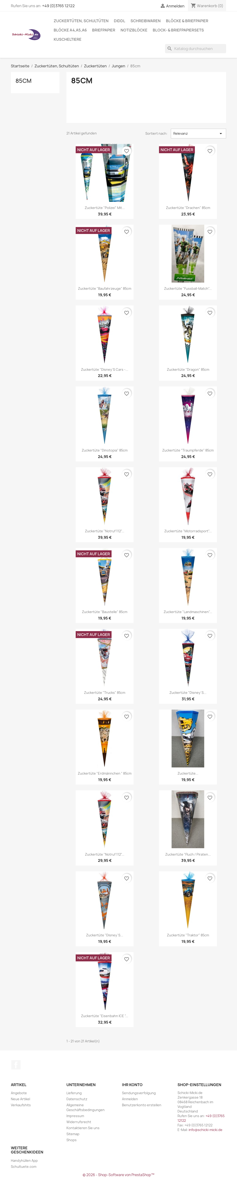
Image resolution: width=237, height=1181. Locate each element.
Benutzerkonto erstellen (141, 1105)
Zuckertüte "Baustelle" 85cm (104, 612)
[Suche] (195, 48)
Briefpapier (103, 30)
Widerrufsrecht (78, 1122)
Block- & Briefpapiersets (178, 30)
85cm (23, 81)
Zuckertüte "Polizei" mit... (105, 208)
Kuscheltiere (67, 39)
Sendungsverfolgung (139, 1093)
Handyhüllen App (24, 1160)
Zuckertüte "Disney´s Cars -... (104, 369)
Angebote (19, 1093)
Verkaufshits (21, 1105)
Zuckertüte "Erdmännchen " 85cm (104, 773)
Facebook (16, 1064)
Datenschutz (76, 1099)
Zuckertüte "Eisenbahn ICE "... (104, 1016)
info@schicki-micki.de (205, 1130)
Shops (71, 1140)
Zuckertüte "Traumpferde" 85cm (188, 450)
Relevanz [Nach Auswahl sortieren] (198, 133)
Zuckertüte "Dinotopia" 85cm (105, 450)
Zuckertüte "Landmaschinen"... (188, 612)
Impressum (75, 1116)
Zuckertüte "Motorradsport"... (188, 531)
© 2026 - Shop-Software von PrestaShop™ (118, 1174)
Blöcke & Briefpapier (187, 20)
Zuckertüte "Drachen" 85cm (188, 208)
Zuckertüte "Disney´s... (187, 692)
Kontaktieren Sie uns (83, 1128)
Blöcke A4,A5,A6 (70, 30)
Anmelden (130, 1099)
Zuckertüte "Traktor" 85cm (188, 935)
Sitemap (72, 1134)
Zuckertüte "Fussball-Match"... (188, 288)
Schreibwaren (146, 20)
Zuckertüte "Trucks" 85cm (104, 692)
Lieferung (74, 1093)
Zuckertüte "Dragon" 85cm (188, 369)
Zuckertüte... (188, 773)
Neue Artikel (20, 1099)
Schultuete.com (23, 1166)
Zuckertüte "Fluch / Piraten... (188, 854)
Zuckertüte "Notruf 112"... (104, 531)
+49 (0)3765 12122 (58, 5)
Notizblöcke (134, 30)
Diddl (119, 20)
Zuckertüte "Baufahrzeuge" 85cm (104, 288)
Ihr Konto (132, 1084)
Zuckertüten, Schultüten (81, 20)
